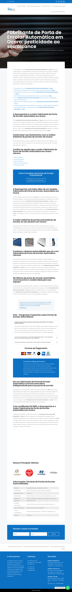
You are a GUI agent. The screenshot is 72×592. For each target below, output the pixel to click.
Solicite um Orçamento (36, 180)
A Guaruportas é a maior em (33, 88)
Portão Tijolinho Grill (19, 165)
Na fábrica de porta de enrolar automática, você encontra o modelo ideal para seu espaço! (36, 105)
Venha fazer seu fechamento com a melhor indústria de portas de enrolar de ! (34, 90)
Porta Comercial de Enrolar (33, 6)
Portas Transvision (18, 157)
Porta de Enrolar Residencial (58, 11)
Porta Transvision (21, 6)
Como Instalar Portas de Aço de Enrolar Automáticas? (36, 546)
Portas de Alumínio (18, 161)
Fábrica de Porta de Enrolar (15, 546)
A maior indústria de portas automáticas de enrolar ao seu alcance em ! (33, 96)
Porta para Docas (46, 6)
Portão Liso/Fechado (19, 159)
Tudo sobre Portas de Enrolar (58, 546)
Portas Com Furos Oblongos (20, 163)
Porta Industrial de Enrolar (58, 6)
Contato (63, 549)
